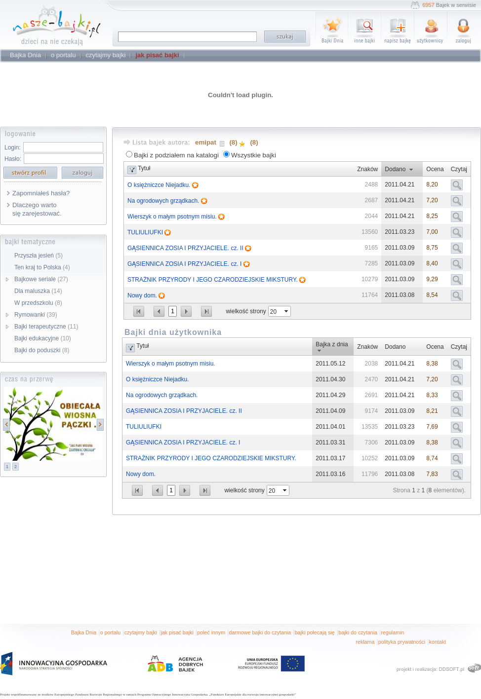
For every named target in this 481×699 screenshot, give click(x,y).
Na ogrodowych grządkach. (164, 200)
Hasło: (12, 158)
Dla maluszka (38, 291)
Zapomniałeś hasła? (41, 193)
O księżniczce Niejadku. (159, 185)
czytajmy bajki (140, 632)
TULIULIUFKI (145, 232)
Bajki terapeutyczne (46, 326)
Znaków (367, 169)
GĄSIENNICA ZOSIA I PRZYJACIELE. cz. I (185, 263)
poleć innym (211, 632)
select (287, 311)
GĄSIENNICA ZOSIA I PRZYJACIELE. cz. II (186, 248)
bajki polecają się (315, 632)
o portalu (110, 632)
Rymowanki (35, 314)
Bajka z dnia (332, 344)
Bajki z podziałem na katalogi (176, 155)
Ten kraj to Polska (42, 267)
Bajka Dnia (84, 632)
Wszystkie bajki (253, 155)
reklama (365, 642)
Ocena (434, 169)
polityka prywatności (401, 642)
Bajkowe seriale (41, 279)
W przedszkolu (38, 302)
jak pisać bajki (176, 632)
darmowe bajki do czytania (260, 632)
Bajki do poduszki (41, 350)
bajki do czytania (357, 632)
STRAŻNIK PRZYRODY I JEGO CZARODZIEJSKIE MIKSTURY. (213, 279)
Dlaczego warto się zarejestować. (37, 209)
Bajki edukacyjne (42, 338)
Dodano (395, 169)
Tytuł (144, 168)
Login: (12, 147)
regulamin (392, 632)
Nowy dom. (143, 295)
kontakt (437, 642)
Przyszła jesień (38, 255)
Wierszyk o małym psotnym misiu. (172, 216)
